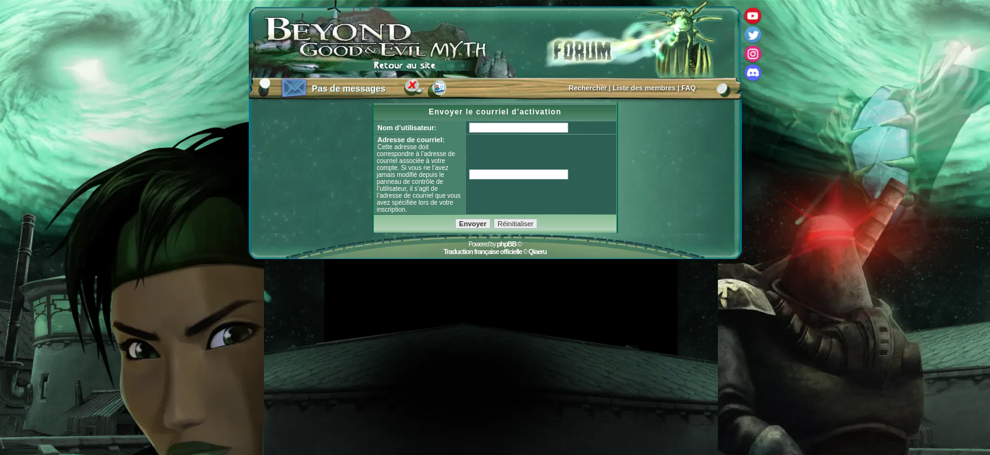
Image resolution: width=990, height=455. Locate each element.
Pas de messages (349, 88)
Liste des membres (644, 88)
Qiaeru (537, 251)
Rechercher (588, 88)
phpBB (506, 244)
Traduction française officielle (482, 251)
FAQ (688, 88)
